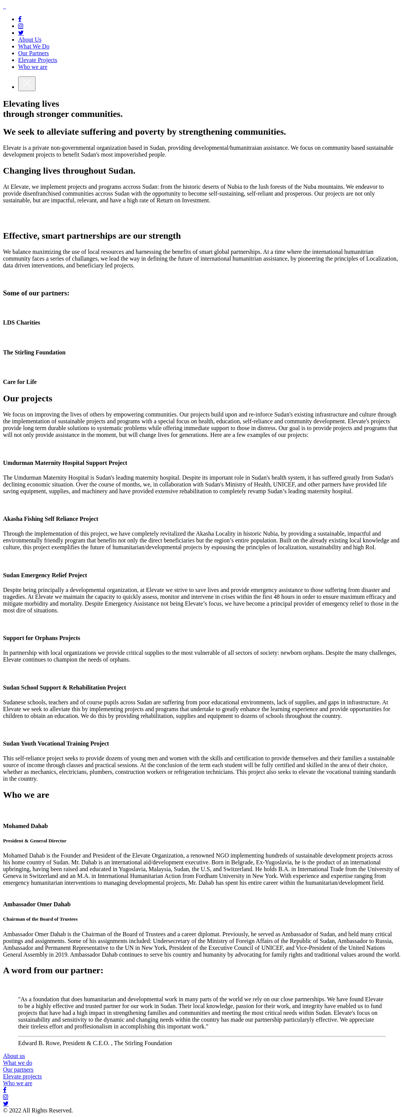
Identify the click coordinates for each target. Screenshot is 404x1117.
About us (14, 1056)
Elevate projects (22, 1076)
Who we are (17, 1083)
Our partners (18, 1069)
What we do (17, 1063)
